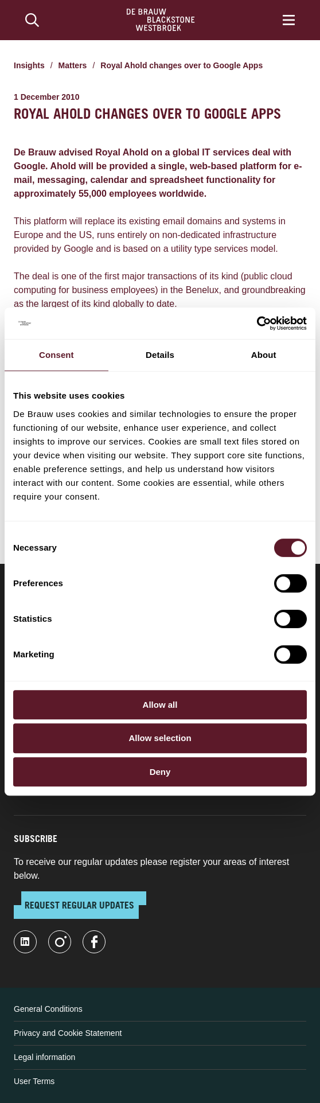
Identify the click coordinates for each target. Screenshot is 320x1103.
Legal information (44, 1057)
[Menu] (288, 20)
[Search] (32, 20)
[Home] (161, 20)
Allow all (160, 705)
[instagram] (59, 941)
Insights (29, 65)
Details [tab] (160, 355)
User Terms (34, 1081)
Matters (72, 65)
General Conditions (48, 1009)
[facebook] (94, 941)
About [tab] (263, 355)
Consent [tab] (56, 355)
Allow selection (159, 738)
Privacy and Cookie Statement (68, 1033)
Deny (160, 772)
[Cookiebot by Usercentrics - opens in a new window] (256, 323)
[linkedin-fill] (25, 941)
